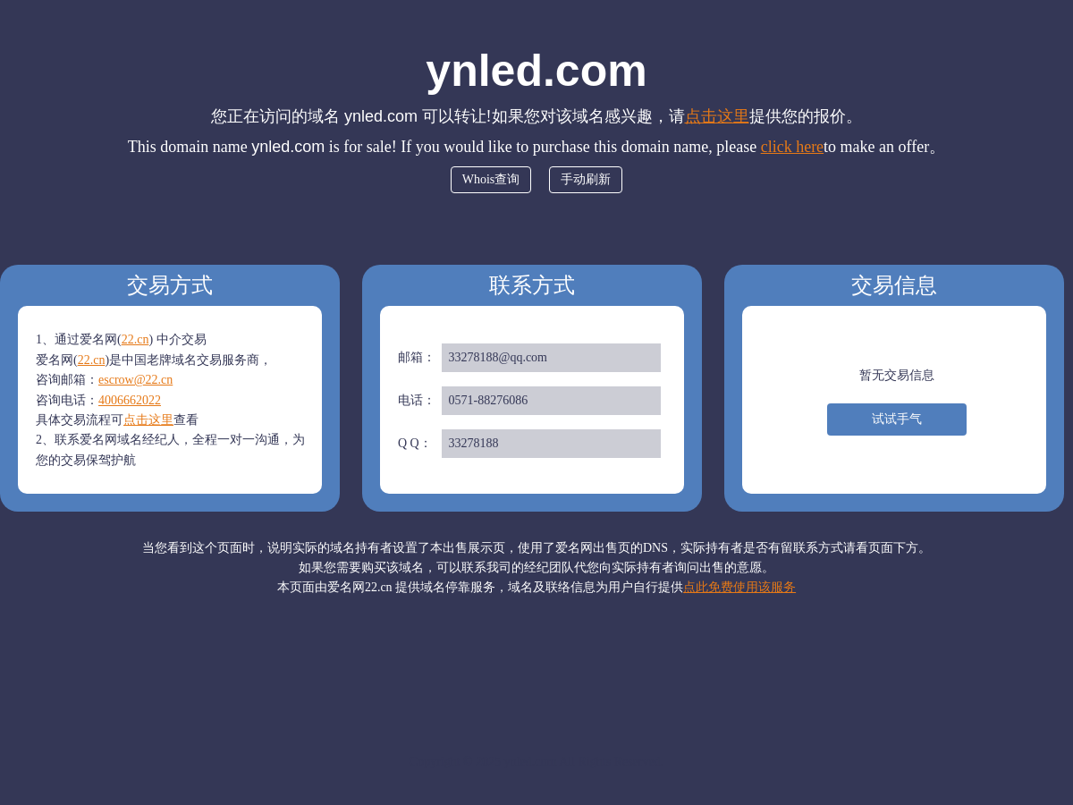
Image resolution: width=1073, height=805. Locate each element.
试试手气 (897, 419)
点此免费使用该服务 (739, 587)
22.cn (135, 339)
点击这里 (717, 116)
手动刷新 (586, 179)
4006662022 (129, 400)
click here (792, 147)
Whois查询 (491, 179)
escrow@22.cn (135, 379)
